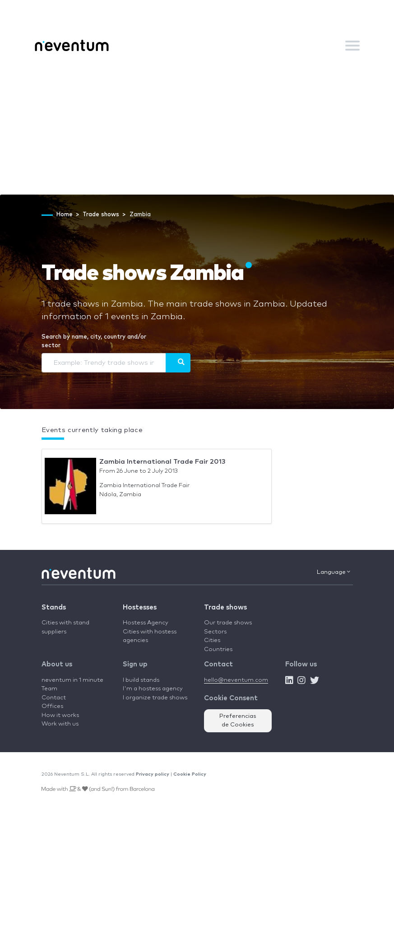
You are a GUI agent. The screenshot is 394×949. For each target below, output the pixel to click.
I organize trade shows (155, 698)
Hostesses (140, 607)
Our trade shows (228, 623)
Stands (54, 607)
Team (49, 689)
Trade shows (225, 607)
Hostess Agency (145, 623)
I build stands (141, 680)
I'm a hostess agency (153, 689)
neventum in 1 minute (72, 680)
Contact (54, 698)
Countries (218, 649)
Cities (212, 640)
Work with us (60, 724)
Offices (52, 706)
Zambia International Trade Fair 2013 (162, 461)
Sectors (215, 632)
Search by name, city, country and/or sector (94, 341)
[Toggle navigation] (352, 45)
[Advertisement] (197, 127)
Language (333, 572)
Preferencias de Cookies (237, 720)
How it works (60, 715)
